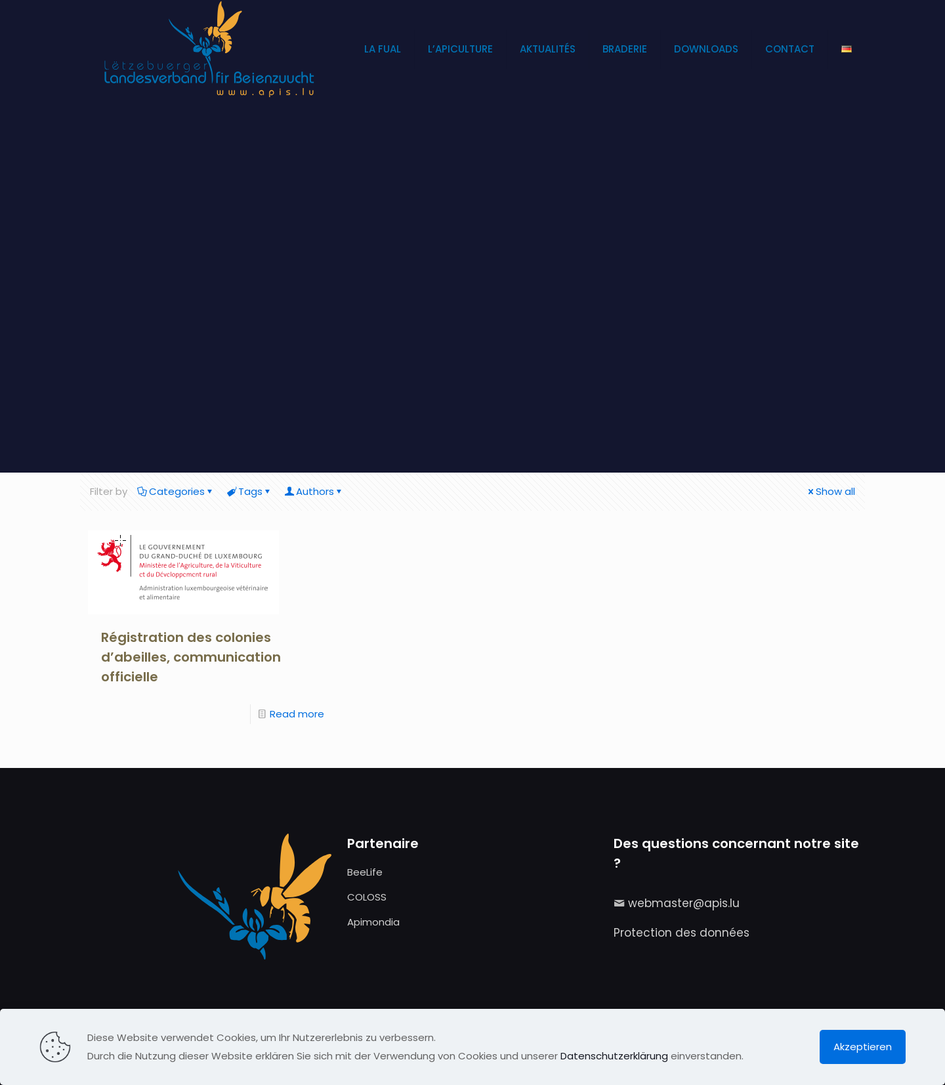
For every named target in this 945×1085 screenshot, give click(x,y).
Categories (176, 491)
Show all (830, 491)
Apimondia (373, 922)
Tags (249, 491)
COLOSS (367, 897)
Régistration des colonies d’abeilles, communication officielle (191, 657)
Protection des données (681, 933)
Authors (314, 491)
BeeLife (365, 872)
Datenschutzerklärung (614, 1056)
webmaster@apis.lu (684, 903)
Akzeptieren (862, 1046)
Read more (297, 714)
